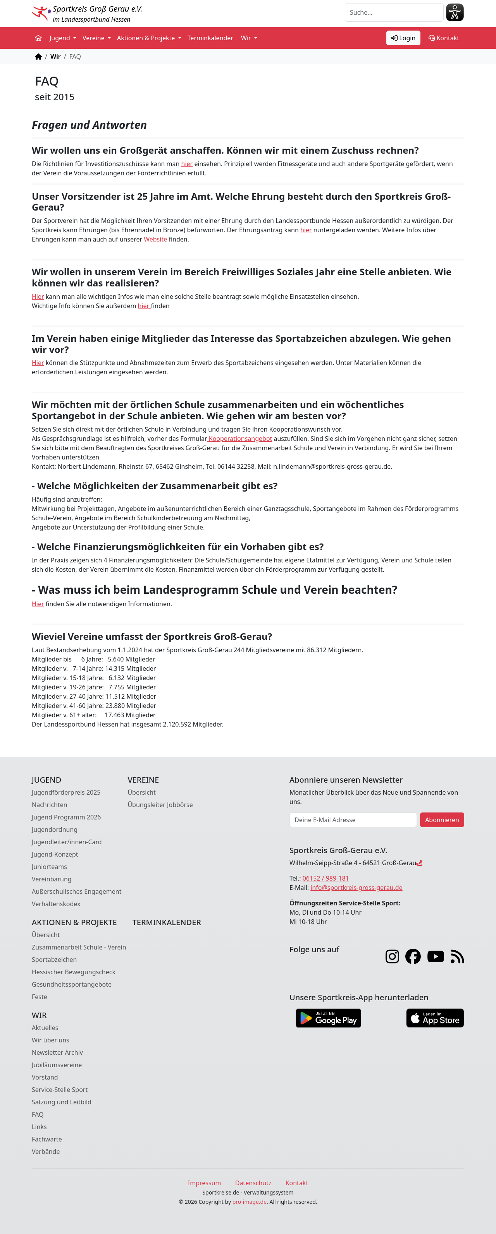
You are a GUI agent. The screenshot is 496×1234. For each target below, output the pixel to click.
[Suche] (394, 12)
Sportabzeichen (54, 959)
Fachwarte (47, 1139)
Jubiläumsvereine (57, 1065)
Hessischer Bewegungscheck (73, 972)
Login (403, 38)
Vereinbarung (52, 879)
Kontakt (444, 38)
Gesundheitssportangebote (72, 984)
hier (187, 163)
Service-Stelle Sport (60, 1089)
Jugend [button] (61, 38)
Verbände (46, 1151)
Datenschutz (253, 1183)
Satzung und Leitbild (61, 1102)
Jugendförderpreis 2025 (66, 792)
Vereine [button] (94, 38)
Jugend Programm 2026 (66, 817)
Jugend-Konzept (55, 854)
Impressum (204, 1183)
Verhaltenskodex (56, 904)
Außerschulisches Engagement (76, 891)
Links (39, 1127)
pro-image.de (249, 1201)
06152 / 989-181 (326, 878)
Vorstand (45, 1077)
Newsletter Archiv (57, 1052)
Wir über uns (50, 1040)
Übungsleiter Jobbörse (160, 804)
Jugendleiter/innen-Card (67, 842)
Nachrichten (49, 804)
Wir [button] (247, 38)
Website (155, 239)
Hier (38, 296)
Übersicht (141, 792)
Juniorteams (49, 866)
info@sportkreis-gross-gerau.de (356, 887)
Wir (55, 56)
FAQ (37, 1114)
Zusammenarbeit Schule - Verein (79, 947)
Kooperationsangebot (240, 438)
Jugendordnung (55, 829)
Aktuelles (45, 1027)
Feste (39, 996)
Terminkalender (210, 38)
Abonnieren (442, 820)
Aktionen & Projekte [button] (147, 38)
